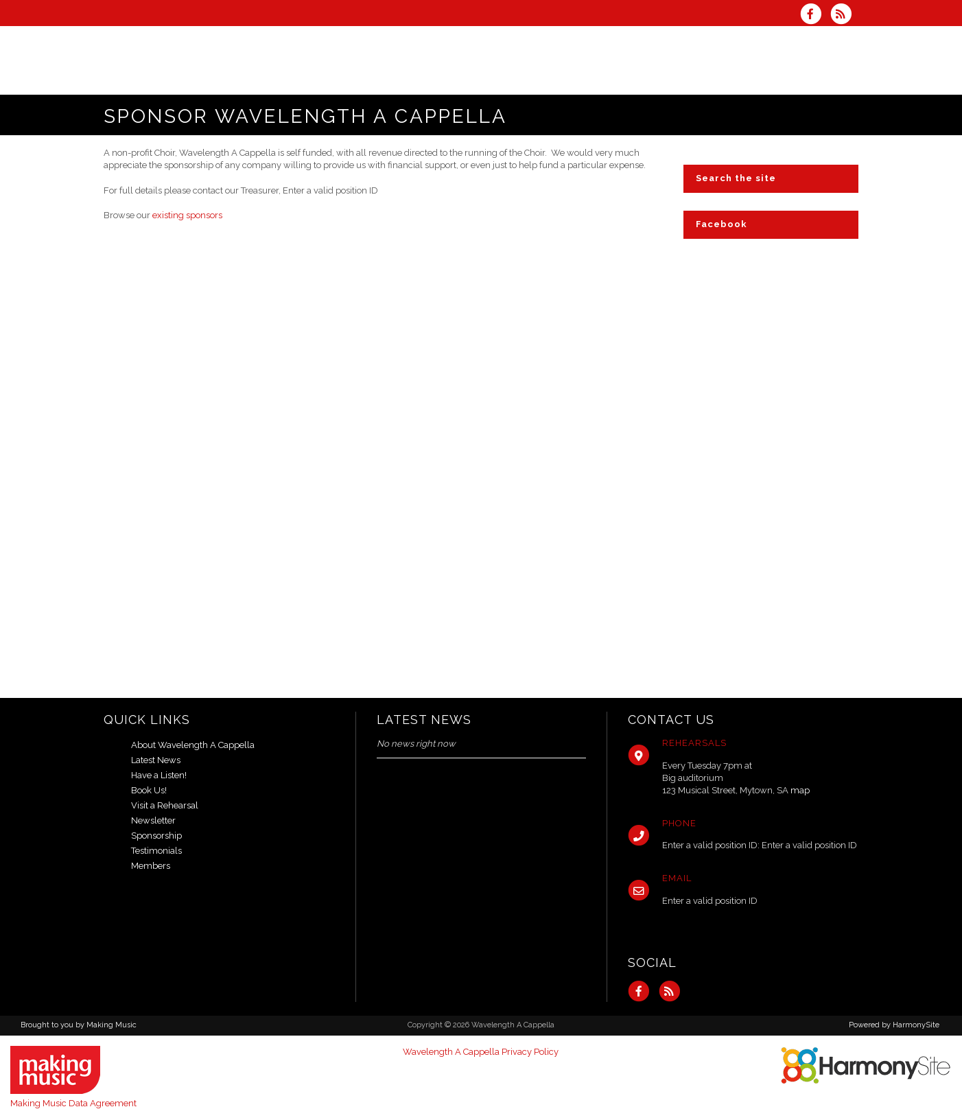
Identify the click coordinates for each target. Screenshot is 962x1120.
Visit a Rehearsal (164, 805)
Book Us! (149, 790)
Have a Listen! (159, 775)
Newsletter (153, 820)
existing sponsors (187, 215)
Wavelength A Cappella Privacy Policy (481, 1052)
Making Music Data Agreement (73, 1103)
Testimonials (156, 850)
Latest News (155, 760)
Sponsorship (156, 835)
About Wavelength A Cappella (193, 745)
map (800, 790)
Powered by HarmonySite (894, 1024)
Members (150, 866)
